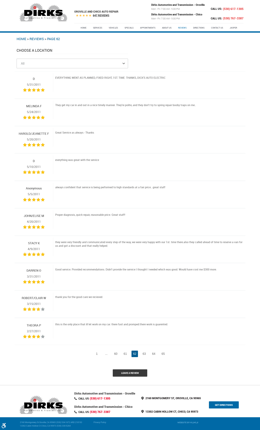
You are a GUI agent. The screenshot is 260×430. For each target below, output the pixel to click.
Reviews (182, 28)
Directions (198, 28)
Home (83, 28)
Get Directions (224, 404)
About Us (166, 28)
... (106, 353)
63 (144, 353)
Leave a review (130, 372)
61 (125, 353)
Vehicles (113, 28)
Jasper (233, 28)
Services (97, 28)
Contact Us (217, 28)
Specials (129, 28)
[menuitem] (83, 27)
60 (115, 353)
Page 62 (53, 39)
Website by (187, 423)
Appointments (147, 28)
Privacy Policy (100, 422)
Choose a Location (34, 50)
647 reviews (101, 15)
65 (163, 353)
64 (153, 353)
